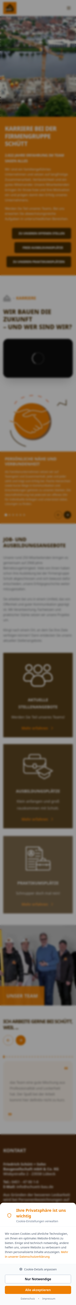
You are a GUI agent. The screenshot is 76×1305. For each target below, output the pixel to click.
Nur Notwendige (38, 1279)
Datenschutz (28, 1299)
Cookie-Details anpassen (38, 1270)
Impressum (48, 1299)
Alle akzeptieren (38, 1290)
